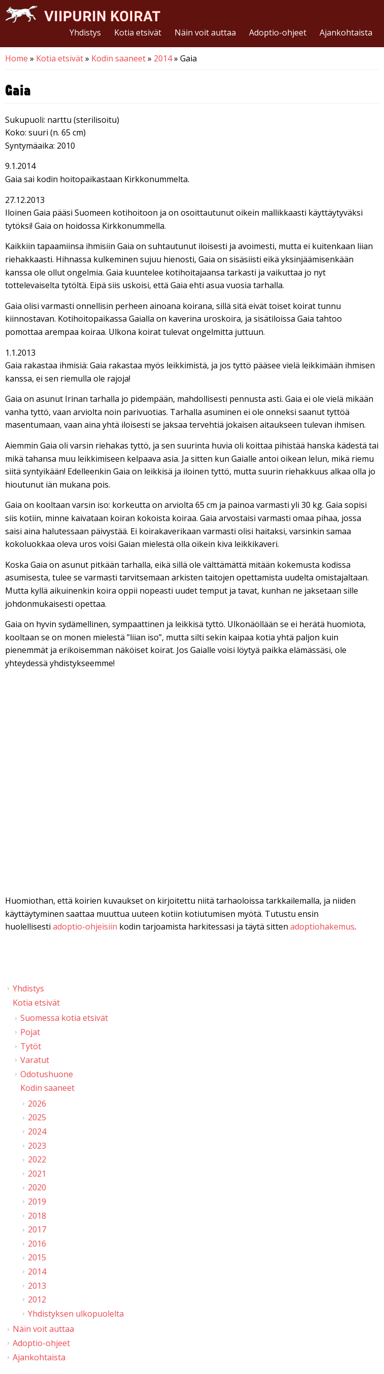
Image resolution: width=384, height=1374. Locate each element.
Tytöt (30, 1046)
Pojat (30, 1032)
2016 (37, 1243)
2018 (37, 1215)
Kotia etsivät (137, 32)
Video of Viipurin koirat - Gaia (192, 784)
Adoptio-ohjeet (277, 32)
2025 (37, 1117)
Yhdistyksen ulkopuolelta (76, 1313)
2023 (37, 1145)
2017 (37, 1229)
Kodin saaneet (118, 58)
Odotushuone (46, 1074)
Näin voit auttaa (205, 32)
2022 (37, 1159)
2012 (37, 1299)
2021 (37, 1173)
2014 (163, 58)
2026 (37, 1103)
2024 (37, 1131)
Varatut (34, 1060)
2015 (37, 1257)
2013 (37, 1285)
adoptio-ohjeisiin (85, 926)
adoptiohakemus (322, 926)
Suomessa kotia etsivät (64, 1017)
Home (16, 58)
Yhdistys (85, 32)
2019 (37, 1201)
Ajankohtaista (346, 32)
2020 (37, 1187)
